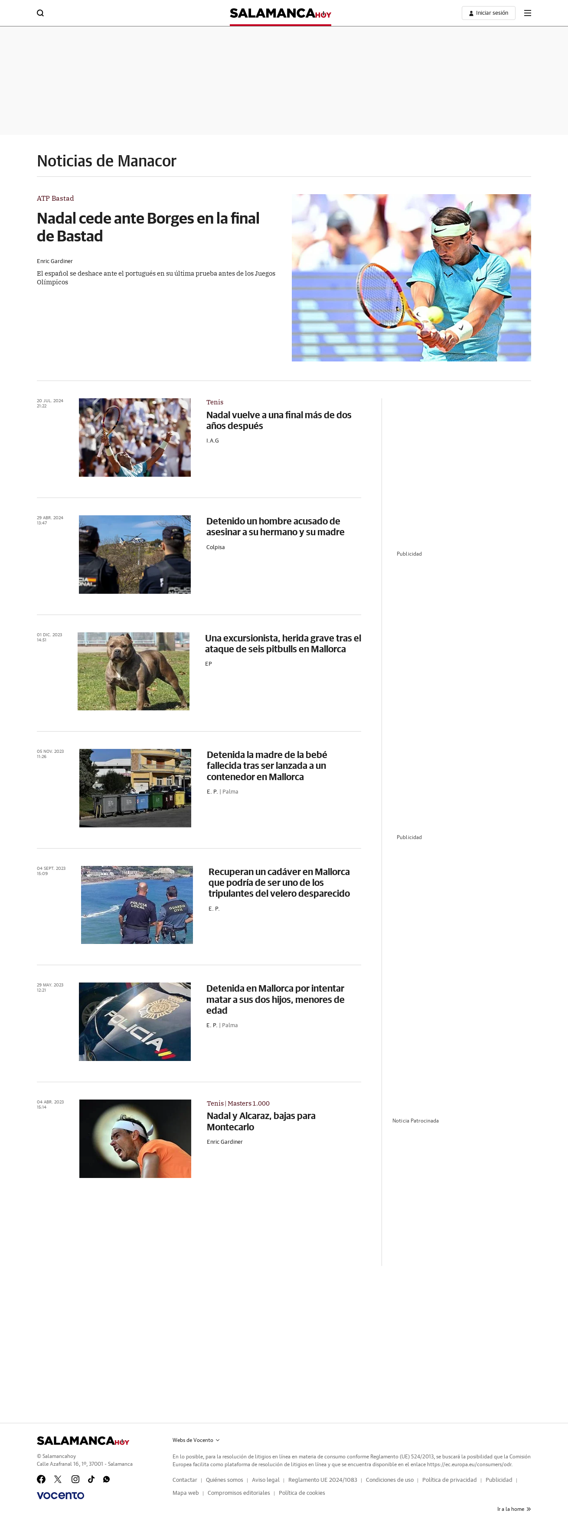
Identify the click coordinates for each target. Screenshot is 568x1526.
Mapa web (186, 1493)
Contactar (185, 1480)
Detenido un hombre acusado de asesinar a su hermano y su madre (275, 526)
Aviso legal (266, 1480)
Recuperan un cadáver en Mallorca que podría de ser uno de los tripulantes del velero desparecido (279, 882)
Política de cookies (302, 1493)
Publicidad (499, 1480)
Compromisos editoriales (239, 1493)
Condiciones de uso (390, 1480)
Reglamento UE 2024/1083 (322, 1480)
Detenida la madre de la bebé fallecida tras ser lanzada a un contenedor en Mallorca (267, 765)
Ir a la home (514, 1509)
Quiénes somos (224, 1480)
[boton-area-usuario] (489, 13)
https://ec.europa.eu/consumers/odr (469, 1464)
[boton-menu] (527, 13)
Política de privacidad (449, 1480)
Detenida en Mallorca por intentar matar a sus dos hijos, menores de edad (275, 999)
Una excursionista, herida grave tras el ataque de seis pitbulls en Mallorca (283, 643)
